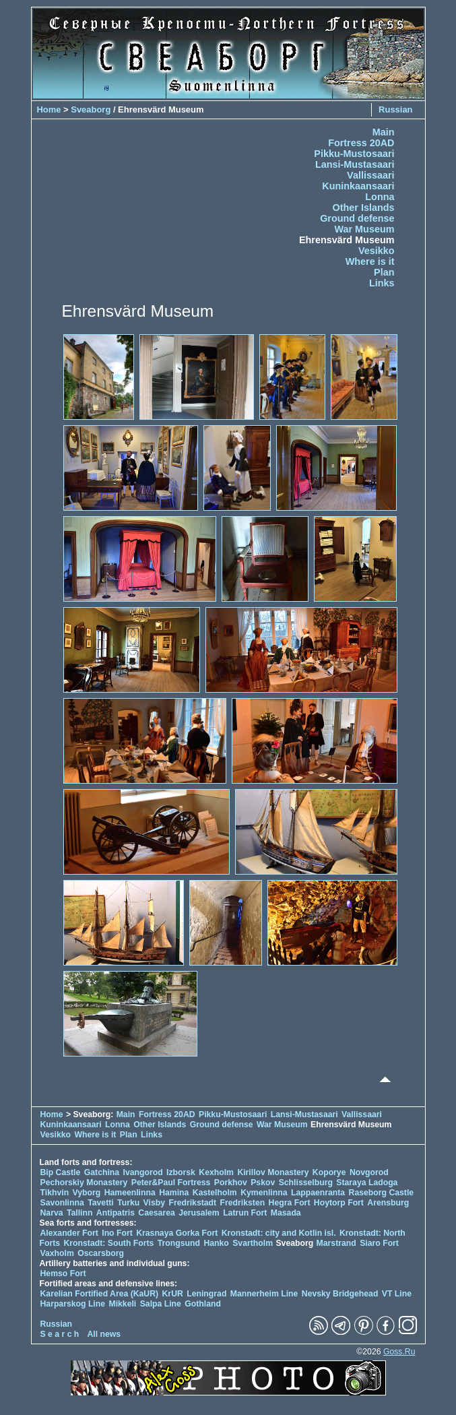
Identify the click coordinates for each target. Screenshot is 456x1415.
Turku (128, 1202)
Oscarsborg (100, 1253)
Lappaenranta (318, 1192)
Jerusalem (199, 1213)
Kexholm (216, 1172)
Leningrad (206, 1293)
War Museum (364, 229)
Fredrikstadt (192, 1202)
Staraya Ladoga (366, 1182)
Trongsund (179, 1243)
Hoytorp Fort (339, 1202)
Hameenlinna (130, 1192)
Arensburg (388, 1202)
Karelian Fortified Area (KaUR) (99, 1293)
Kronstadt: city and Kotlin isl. (279, 1233)
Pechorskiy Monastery (84, 1182)
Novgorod (369, 1172)
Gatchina (101, 1172)
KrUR (172, 1293)
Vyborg (87, 1192)
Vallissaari (370, 175)
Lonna (379, 196)
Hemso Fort (63, 1273)
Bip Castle (60, 1172)
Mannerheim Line (264, 1293)
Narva (51, 1213)
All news (104, 1334)
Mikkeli (122, 1304)
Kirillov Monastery (272, 1172)
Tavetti (101, 1202)
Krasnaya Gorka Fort (177, 1233)
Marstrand (336, 1243)
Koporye (329, 1172)
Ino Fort (117, 1233)
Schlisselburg (306, 1182)
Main (383, 132)
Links (382, 283)
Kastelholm (215, 1192)
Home (49, 109)
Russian (395, 109)
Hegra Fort (290, 1202)
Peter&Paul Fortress (171, 1182)
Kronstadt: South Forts (109, 1243)
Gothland (203, 1304)
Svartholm (252, 1243)
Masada (286, 1213)
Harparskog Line (73, 1304)
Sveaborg (90, 109)
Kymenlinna (263, 1192)
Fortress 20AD (361, 142)
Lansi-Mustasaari (355, 164)
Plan (384, 272)
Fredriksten (242, 1202)
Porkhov (230, 1182)
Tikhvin (54, 1192)
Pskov (263, 1182)
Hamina (174, 1192)
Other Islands (364, 207)
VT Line (397, 1293)
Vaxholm (57, 1253)
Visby (154, 1202)
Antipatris (115, 1213)
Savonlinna (62, 1202)
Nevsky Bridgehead (340, 1293)
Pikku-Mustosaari (354, 153)
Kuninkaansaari (358, 186)
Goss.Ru (399, 1351)
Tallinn (80, 1213)
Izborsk (180, 1172)
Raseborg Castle (381, 1192)
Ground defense (357, 218)
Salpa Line (160, 1304)
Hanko (215, 1243)
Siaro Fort (379, 1243)
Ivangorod (143, 1172)
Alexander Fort (69, 1233)
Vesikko (376, 250)
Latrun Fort (245, 1213)
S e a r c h (59, 1334)
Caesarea (156, 1213)
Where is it (370, 261)
